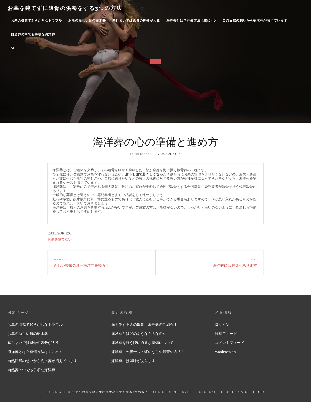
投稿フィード (226, 334)
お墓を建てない (60, 239)
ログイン (222, 325)
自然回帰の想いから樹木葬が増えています (254, 20)
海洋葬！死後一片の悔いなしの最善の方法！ (148, 352)
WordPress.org (225, 352)
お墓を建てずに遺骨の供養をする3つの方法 (65, 8)
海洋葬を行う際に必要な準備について (142, 343)
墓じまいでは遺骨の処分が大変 (136, 20)
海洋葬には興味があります (133, 361)
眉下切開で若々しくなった (146, 174)
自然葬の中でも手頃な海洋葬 (33, 34)
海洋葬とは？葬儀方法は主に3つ (191, 20)
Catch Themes (251, 392)
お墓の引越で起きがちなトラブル (36, 20)
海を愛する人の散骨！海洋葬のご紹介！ (144, 325)
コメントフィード (229, 343)
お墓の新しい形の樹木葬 (87, 20)
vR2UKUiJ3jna (169, 154)
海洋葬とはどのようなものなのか (138, 334)
